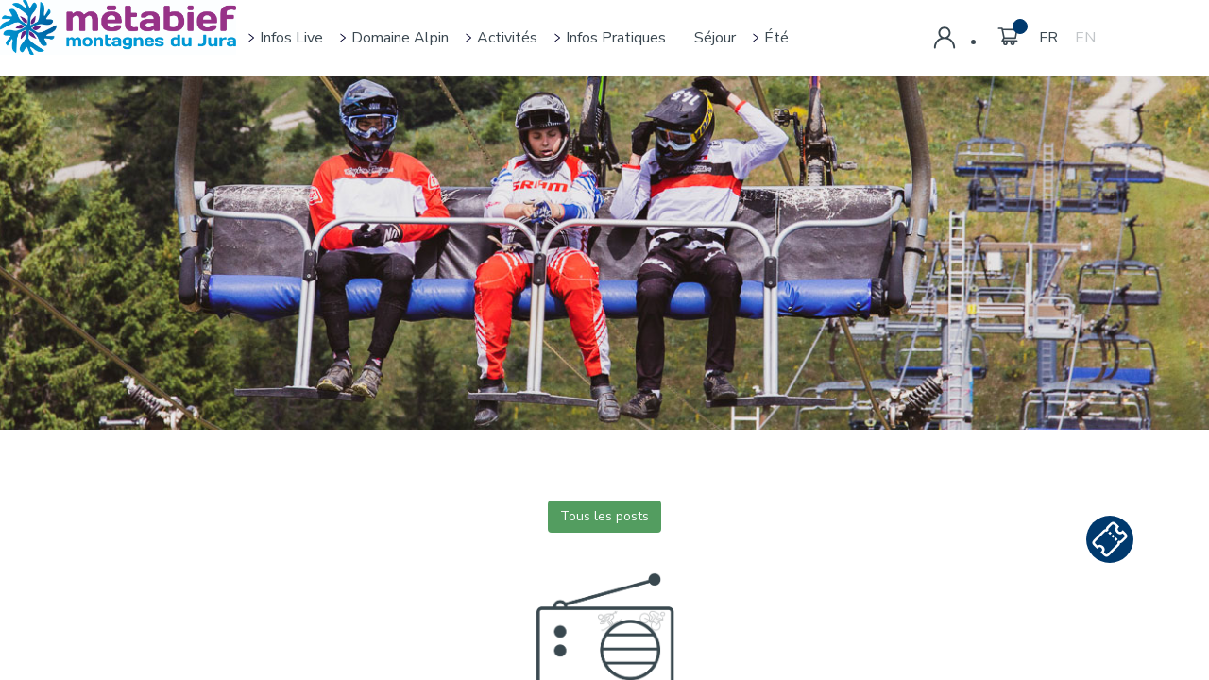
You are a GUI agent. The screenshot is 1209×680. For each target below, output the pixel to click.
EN (1085, 37)
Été (776, 37)
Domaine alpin (400, 37)
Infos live (291, 37)
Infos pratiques (616, 37)
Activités (507, 37)
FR (1048, 37)
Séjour (715, 37)
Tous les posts (604, 516)
